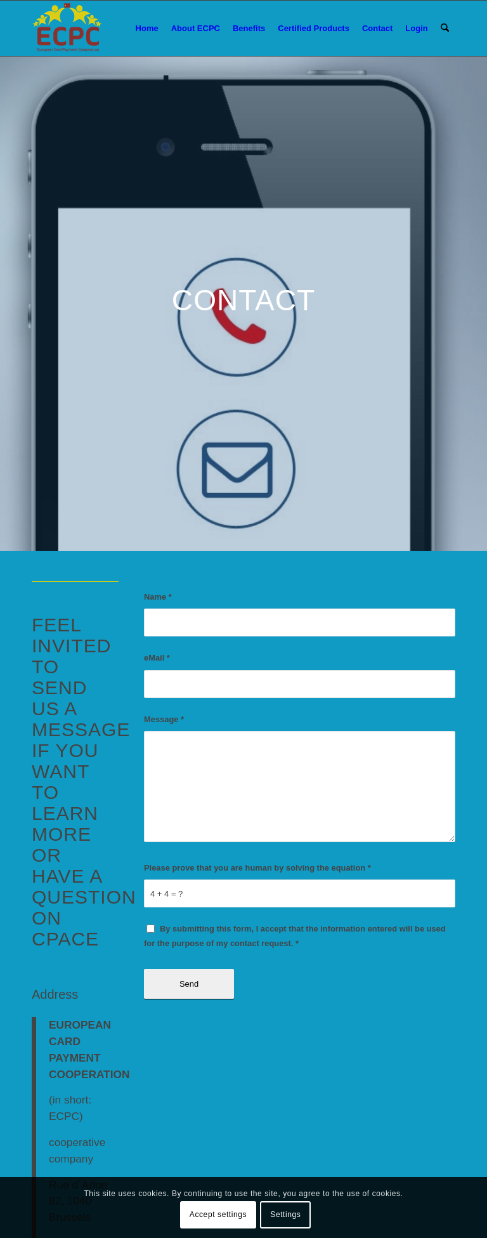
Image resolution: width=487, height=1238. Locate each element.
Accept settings (218, 1214)
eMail (157, 657)
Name (158, 597)
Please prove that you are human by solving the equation (257, 868)
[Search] (444, 28)
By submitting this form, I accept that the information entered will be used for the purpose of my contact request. (295, 936)
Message (164, 719)
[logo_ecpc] (68, 28)
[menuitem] (147, 28)
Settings (285, 1214)
